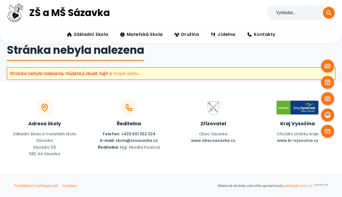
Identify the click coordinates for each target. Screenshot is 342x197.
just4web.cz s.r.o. (298, 185)
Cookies (69, 185)
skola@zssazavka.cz (137, 140)
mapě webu (125, 73)
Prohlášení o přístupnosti (36, 185)
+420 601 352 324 (138, 134)
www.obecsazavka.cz (213, 140)
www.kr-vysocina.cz (297, 140)
